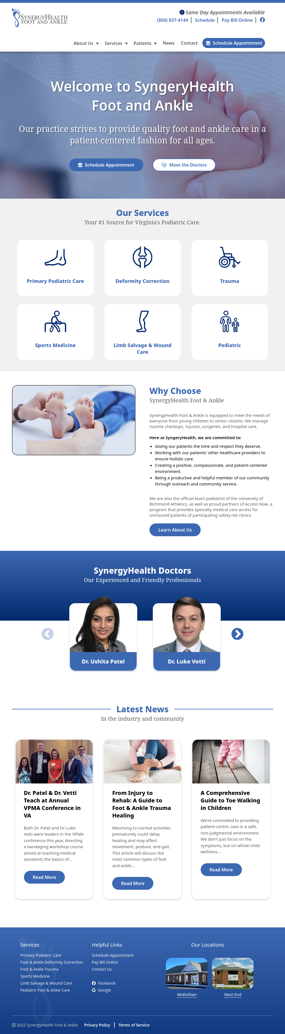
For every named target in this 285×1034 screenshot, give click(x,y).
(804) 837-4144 (172, 20)
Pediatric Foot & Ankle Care (45, 990)
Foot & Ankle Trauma (39, 969)
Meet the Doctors (184, 165)
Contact (189, 43)
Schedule (205, 20)
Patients (145, 43)
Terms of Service (134, 1025)
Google (101, 990)
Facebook (104, 983)
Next (233, 630)
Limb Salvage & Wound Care (46, 983)
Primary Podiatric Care (40, 955)
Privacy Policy (97, 1025)
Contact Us (102, 969)
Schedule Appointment (234, 43)
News (169, 43)
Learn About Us (175, 530)
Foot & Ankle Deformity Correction (51, 962)
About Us (86, 43)
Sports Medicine (35, 976)
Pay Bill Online (237, 20)
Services (116, 43)
